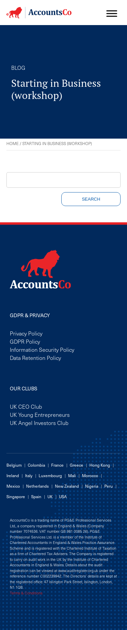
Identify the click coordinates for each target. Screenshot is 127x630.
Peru (108, 486)
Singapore (15, 496)
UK (50, 496)
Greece (76, 465)
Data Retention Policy (35, 357)
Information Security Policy (42, 349)
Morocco (90, 475)
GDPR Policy (25, 341)
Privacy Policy (26, 333)
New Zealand (67, 486)
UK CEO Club (26, 406)
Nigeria (91, 486)
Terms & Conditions (26, 593)
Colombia (36, 465)
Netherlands (37, 486)
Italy (29, 475)
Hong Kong (99, 465)
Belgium (14, 465)
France (57, 465)
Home (12, 143)
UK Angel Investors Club (39, 423)
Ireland (12, 475)
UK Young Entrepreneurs (40, 414)
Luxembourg (50, 475)
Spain (36, 496)
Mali (72, 475)
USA (63, 496)
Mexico (13, 486)
